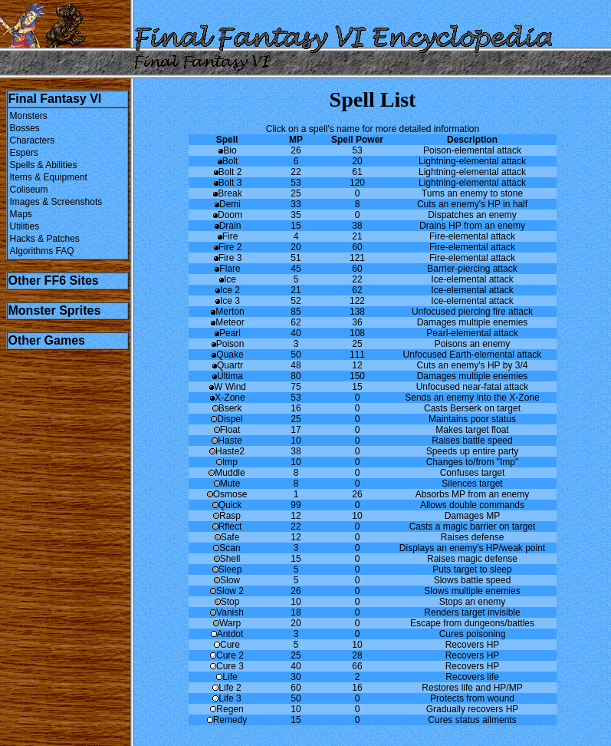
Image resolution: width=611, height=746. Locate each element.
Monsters (29, 116)
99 (296, 505)
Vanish (227, 612)
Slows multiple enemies (472, 591)
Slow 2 (227, 591)
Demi (227, 204)
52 (296, 300)
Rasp (227, 515)
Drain (227, 225)
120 (357, 182)
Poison (227, 343)
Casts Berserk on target (472, 408)
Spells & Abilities (43, 165)
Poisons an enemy (473, 343)
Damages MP (473, 515)
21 (357, 236)
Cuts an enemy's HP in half (472, 204)
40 (296, 333)
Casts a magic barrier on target (472, 526)
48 (296, 365)
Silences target (472, 483)
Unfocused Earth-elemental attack (472, 354)
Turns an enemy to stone (472, 193)
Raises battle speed (472, 440)
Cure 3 (227, 666)
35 (296, 215)
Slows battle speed (472, 580)
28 (357, 655)
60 (357, 247)
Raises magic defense (472, 558)
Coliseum (29, 189)
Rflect (227, 526)
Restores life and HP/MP (472, 687)
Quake (226, 354)
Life (226, 677)
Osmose (227, 494)
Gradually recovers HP (472, 709)
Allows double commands (472, 505)
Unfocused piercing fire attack (472, 311)
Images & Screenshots (56, 201)
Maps (21, 214)
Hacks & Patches (45, 238)
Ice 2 (227, 290)
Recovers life (471, 677)
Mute (227, 483)
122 (357, 300)
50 (296, 354)
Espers (24, 152)
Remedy (227, 720)
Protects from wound (472, 698)
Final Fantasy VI (55, 98)
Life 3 (226, 698)
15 (296, 225)
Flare (226, 268)
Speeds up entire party (472, 451)
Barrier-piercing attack (472, 268)
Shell (227, 558)
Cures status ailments (472, 720)
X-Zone (227, 397)
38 (357, 225)
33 (296, 204)
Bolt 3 (227, 182)
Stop (227, 601)
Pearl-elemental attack (471, 333)
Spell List (373, 99)
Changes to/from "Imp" (472, 462)
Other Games (46, 340)
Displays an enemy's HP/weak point (472, 548)
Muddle (227, 472)
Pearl (227, 333)
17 (296, 429)
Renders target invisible (472, 612)
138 (357, 311)
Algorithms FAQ (42, 251)
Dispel (226, 419)
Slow (227, 580)
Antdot (227, 634)
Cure (227, 644)
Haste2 (227, 451)
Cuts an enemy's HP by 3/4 (472, 365)
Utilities (25, 226)
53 (357, 150)
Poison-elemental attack (472, 150)
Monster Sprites (54, 310)
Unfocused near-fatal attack (472, 386)
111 (357, 354)
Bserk (227, 408)
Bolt (227, 161)
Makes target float (471, 429)
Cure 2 (227, 655)
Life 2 (226, 687)
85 (296, 311)
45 (296, 268)
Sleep (227, 569)
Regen (226, 709)
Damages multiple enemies (472, 322)
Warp (227, 623)
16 (296, 408)
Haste (226, 440)
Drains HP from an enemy (472, 225)
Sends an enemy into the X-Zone (472, 397)
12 (357, 365)
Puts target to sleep (471, 569)
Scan (226, 548)
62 (357, 290)
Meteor (226, 322)
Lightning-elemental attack (472, 161)
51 (296, 258)
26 (296, 150)
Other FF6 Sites (53, 280)
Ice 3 (227, 300)
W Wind (227, 386)
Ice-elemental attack (472, 279)
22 (296, 172)
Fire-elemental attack (472, 236)
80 (296, 376)
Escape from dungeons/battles (472, 623)
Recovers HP (472, 644)
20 (357, 161)
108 (357, 333)
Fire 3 (227, 258)
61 (357, 172)
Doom (227, 215)
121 (357, 258)
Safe (227, 537)
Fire (227, 236)
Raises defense (472, 537)
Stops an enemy (472, 601)
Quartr (227, 365)
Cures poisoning (472, 634)
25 (296, 193)
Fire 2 (227, 247)
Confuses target (472, 472)
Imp (227, 462)
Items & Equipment (48, 177)
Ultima (227, 376)
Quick (227, 505)
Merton (226, 311)
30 (296, 677)
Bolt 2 (227, 172)
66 (357, 666)
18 (296, 612)
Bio (226, 150)
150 (357, 376)
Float (227, 429)
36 (357, 322)
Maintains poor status (472, 419)
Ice (227, 279)
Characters (32, 140)
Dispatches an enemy (472, 215)
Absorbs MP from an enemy (473, 494)
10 (296, 440)
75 (296, 386)
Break (226, 193)
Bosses (25, 128)
